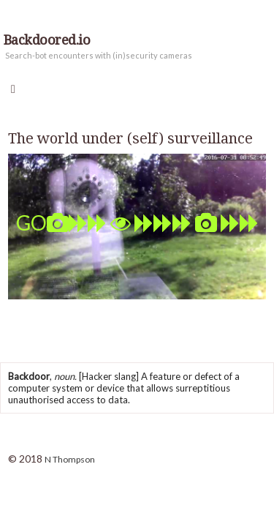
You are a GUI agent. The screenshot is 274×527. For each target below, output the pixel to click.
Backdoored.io (47, 40)
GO (137, 222)
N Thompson (70, 459)
